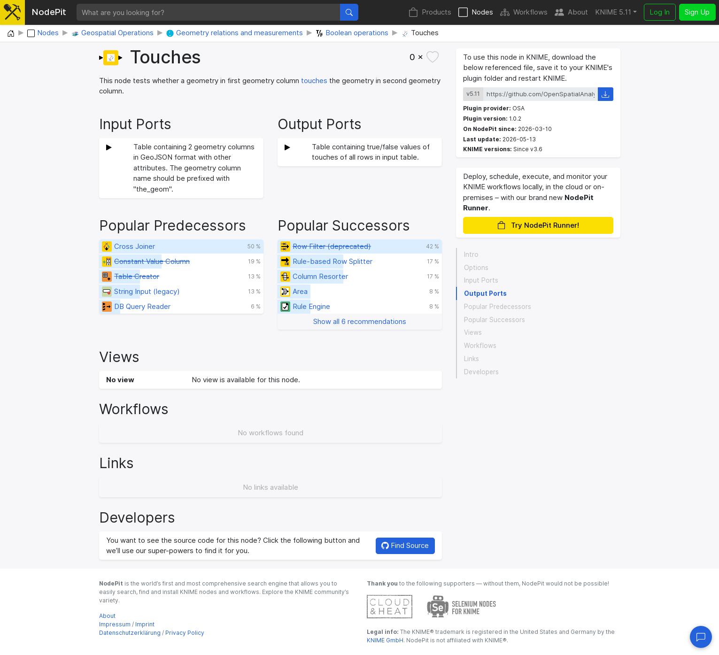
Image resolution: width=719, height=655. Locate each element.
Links (471, 358)
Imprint (145, 624)
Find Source (405, 545)
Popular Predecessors (497, 306)
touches (314, 80)
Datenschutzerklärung (130, 632)
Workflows (524, 12)
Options (476, 267)
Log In (659, 12)
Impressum (115, 624)
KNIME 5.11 (613, 12)
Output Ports (485, 293)
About (571, 12)
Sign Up (697, 12)
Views (473, 332)
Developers (481, 372)
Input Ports (481, 280)
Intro (471, 254)
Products (430, 12)
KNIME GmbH (385, 640)
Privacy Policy (184, 632)
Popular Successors (494, 320)
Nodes (475, 12)
